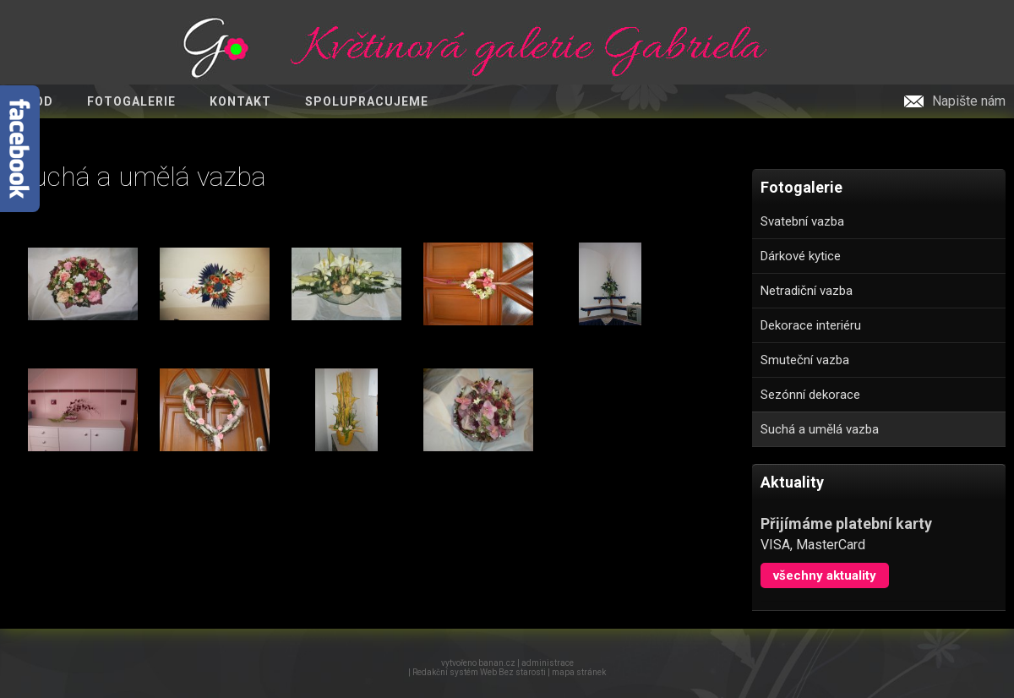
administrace (547, 663)
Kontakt (240, 101)
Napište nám (969, 101)
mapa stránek (579, 672)
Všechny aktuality (824, 575)
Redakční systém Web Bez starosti (479, 672)
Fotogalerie (131, 101)
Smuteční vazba (804, 360)
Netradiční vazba (806, 290)
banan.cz (496, 663)
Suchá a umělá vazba (819, 429)
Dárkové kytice (800, 256)
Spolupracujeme (366, 101)
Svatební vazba (802, 221)
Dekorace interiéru (810, 325)
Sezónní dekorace (810, 394)
